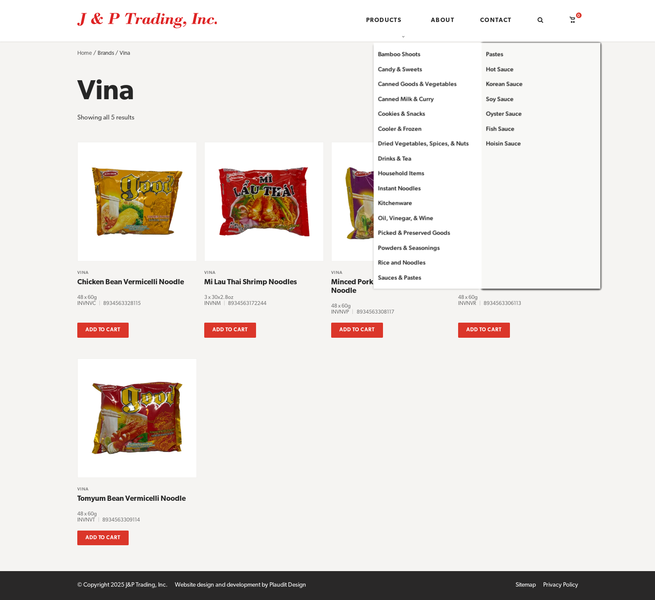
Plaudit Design (287, 585)
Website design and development (217, 585)
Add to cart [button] (103, 330)
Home (84, 53)
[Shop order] (534, 124)
